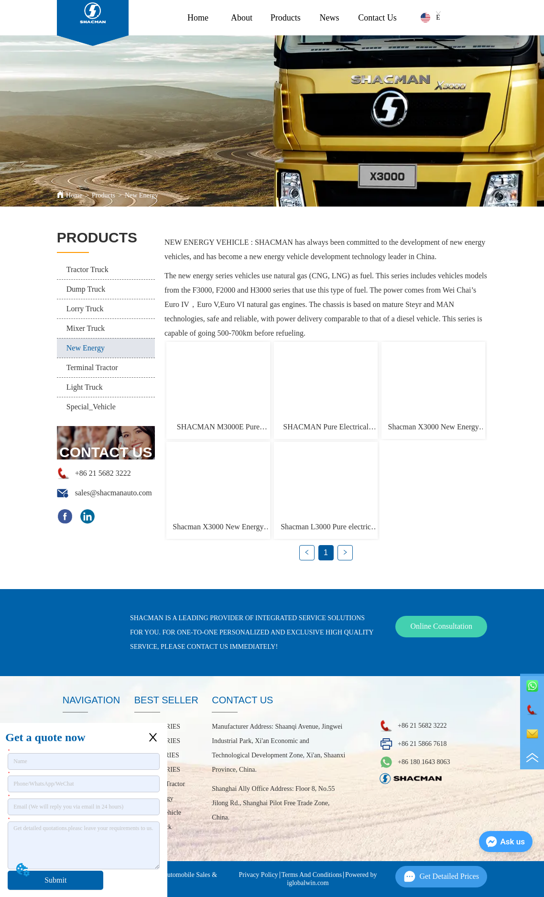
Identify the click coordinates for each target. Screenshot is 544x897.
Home (197, 17)
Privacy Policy (258, 874)
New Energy (141, 195)
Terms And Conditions (312, 874)
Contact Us (377, 17)
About (241, 17)
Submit (55, 880)
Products (286, 17)
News (329, 17)
